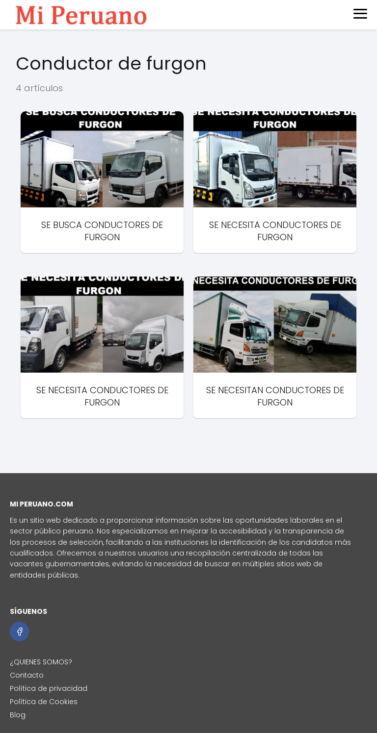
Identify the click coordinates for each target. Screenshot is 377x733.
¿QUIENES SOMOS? (41, 662)
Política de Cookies (44, 702)
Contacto (27, 675)
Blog (18, 715)
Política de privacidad (48, 688)
